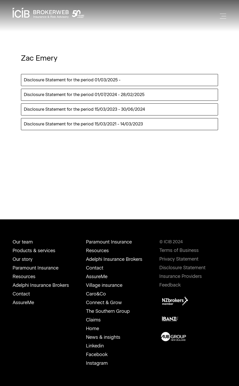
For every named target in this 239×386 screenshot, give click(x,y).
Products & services (34, 250)
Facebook (97, 354)
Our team (23, 242)
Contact (21, 294)
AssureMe (23, 302)
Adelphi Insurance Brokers (41, 285)
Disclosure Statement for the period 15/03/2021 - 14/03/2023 (83, 123)
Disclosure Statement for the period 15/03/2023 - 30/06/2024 (84, 109)
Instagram (97, 363)
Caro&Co (96, 294)
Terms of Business (179, 250)
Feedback (170, 285)
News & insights (103, 337)
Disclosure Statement (182, 268)
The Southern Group (108, 311)
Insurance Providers (180, 276)
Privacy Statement (178, 259)
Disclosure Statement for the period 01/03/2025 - (72, 79)
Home (92, 328)
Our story (22, 259)
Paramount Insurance (35, 268)
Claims (93, 320)
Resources (24, 276)
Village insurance (104, 285)
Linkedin (95, 346)
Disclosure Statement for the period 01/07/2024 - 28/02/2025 (84, 94)
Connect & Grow (104, 302)
